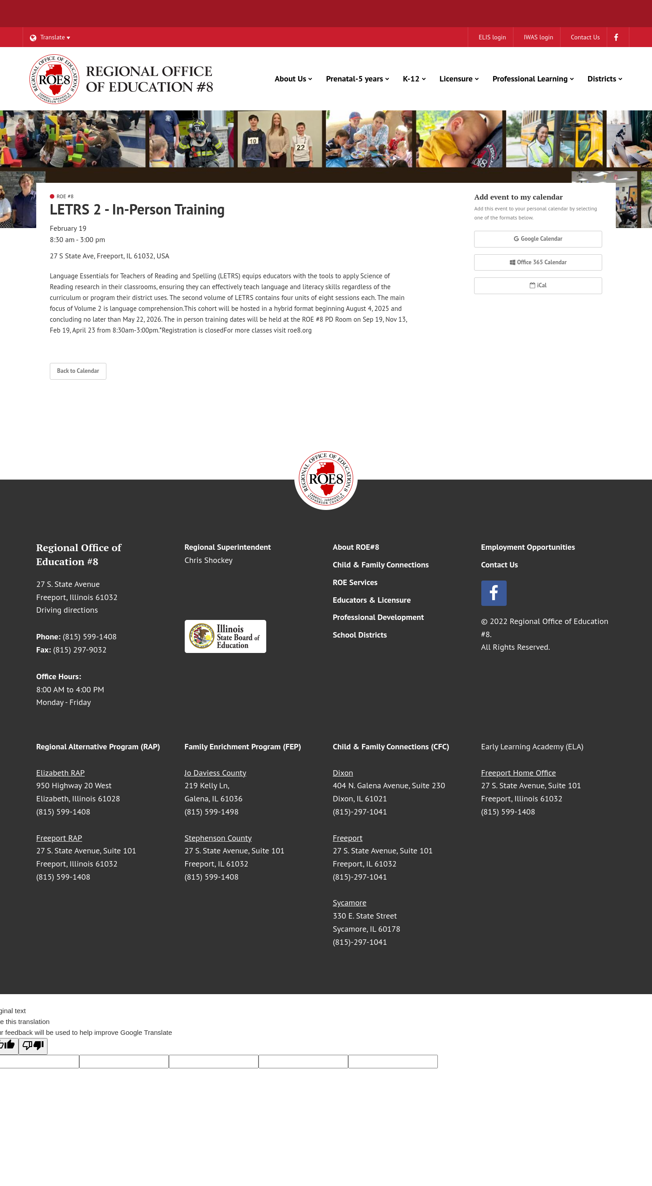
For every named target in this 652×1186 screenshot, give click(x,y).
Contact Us (499, 564)
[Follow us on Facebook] (548, 593)
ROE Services (355, 582)
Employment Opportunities (528, 547)
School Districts (360, 634)
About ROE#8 (356, 547)
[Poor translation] (33, 1046)
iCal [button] (538, 285)
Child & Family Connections (381, 564)
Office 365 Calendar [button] (538, 262)
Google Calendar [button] (538, 239)
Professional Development (378, 617)
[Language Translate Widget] (50, 37)
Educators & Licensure (372, 600)
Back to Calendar (78, 371)
